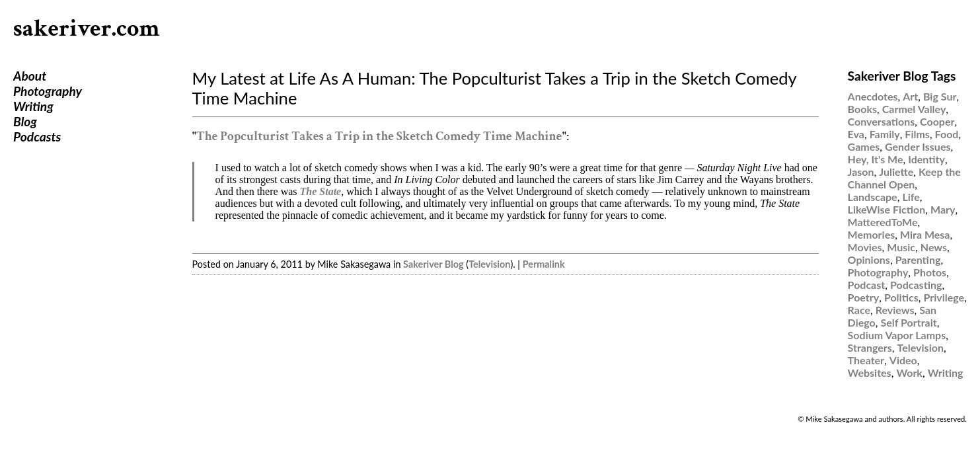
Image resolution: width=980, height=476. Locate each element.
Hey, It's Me (875, 159)
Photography (47, 91)
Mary (942, 209)
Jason (861, 171)
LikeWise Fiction (887, 209)
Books (862, 108)
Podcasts (37, 136)
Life (910, 196)
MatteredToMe (883, 222)
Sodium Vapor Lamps (897, 335)
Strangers (870, 347)
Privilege (943, 297)
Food (947, 134)
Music (901, 247)
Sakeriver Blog (433, 264)
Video (903, 360)
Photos (929, 272)
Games (864, 146)
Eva (856, 134)
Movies (865, 247)
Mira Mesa (925, 234)
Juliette (896, 171)
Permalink (544, 264)
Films (917, 134)
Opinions (869, 259)
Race (859, 309)
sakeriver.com (86, 28)
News (934, 247)
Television (489, 264)
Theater (866, 360)
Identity (926, 159)
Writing (33, 106)
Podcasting (916, 284)
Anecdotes (873, 96)
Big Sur (939, 96)
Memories (871, 234)
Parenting (918, 259)
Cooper (937, 121)
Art (910, 96)
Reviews (895, 309)
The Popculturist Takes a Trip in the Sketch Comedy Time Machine (379, 136)
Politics (901, 297)
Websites (869, 372)
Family (885, 134)
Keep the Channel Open (904, 177)
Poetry (864, 297)
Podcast (867, 284)
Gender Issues (917, 146)
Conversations (881, 121)
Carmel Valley (914, 108)
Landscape (872, 196)
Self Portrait (908, 322)
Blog (25, 121)
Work (909, 372)
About (29, 75)
